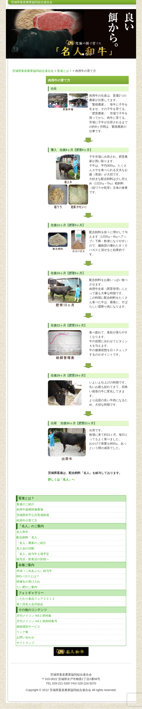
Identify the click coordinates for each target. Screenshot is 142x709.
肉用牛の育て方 (26, 520)
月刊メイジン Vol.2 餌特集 (33, 615)
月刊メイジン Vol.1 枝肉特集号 (36, 621)
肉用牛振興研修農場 (29, 509)
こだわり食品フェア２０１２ (35, 598)
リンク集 (22, 632)
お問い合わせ (25, 637)
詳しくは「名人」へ (61, 479)
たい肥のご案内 (26, 587)
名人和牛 (22, 532)
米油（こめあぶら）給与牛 (34, 570)
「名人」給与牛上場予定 (32, 554)
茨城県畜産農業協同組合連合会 (31, 2)
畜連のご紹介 (25, 504)
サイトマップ (25, 643)
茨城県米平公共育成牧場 (32, 515)
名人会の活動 (25, 548)
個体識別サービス (28, 626)
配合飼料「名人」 (28, 537)
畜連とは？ (64, 71)
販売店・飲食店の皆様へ (32, 559)
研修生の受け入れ (28, 581)
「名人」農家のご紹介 (31, 543)
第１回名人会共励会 (29, 604)
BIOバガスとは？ (27, 576)
